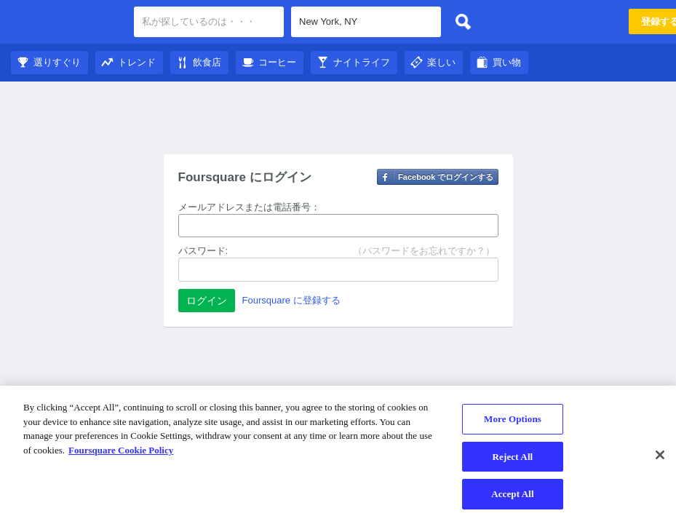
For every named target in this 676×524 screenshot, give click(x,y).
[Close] (660, 455)
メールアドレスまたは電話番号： (249, 207)
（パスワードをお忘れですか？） (424, 250)
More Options (512, 418)
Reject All (513, 456)
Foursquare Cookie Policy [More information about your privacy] (120, 450)
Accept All (512, 493)
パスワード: (203, 250)
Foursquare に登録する (291, 300)
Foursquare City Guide (67, 23)
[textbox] (366, 22)
